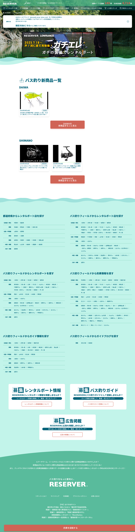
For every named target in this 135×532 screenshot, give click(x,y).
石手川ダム (125, 255)
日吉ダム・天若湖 (98, 245)
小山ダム (108, 227)
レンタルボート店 (10, 8)
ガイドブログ (48, 8)
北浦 (96, 227)
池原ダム (103, 248)
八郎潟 (83, 222)
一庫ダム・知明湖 (86, 248)
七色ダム (89, 241)
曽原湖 (109, 222)
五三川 (83, 301)
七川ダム (83, 251)
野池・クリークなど (96, 325)
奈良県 (34, 240)
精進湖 (83, 236)
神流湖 (115, 227)
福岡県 (16, 248)
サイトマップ (55, 496)
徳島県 (28, 244)
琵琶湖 (83, 245)
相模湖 (115, 232)
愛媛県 (34, 244)
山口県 (22, 244)
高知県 (40, 244)
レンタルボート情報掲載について (37, 404)
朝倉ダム (92, 320)
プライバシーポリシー (80, 496)
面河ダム (98, 258)
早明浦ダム (115, 258)
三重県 (22, 235)
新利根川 (83, 227)
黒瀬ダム (90, 258)
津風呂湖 (110, 248)
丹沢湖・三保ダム (98, 232)
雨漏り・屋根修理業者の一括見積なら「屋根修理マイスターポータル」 (67, 517)
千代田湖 (89, 236)
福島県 (22, 222)
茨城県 (16, 227)
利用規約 (66, 496)
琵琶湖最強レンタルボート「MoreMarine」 (67, 515)
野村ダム (110, 255)
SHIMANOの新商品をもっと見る (67, 179)
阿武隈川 (83, 280)
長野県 (22, 231)
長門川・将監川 (91, 289)
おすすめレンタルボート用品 (91, 8)
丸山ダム (111, 315)
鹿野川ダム (106, 258)
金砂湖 (117, 255)
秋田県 (16, 222)
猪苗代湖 (122, 280)
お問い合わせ (95, 496)
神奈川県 (35, 227)
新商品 (74, 8)
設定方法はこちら (23, 25)
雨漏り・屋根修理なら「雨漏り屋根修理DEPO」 (67, 512)
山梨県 (16, 231)
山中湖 (101, 236)
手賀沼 (89, 232)
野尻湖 (120, 236)
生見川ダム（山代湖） (101, 315)
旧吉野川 (103, 255)
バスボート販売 (62, 8)
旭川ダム (83, 255)
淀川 (114, 305)
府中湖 (126, 315)
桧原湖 (102, 222)
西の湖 (89, 245)
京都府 (22, 240)
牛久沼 (101, 227)
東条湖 (116, 245)
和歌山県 (41, 240)
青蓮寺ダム (110, 301)
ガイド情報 (35, 8)
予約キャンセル (125, 8)
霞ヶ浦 (90, 227)
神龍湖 (90, 315)
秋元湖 (96, 222)
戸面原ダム (84, 229)
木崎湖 (113, 236)
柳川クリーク (84, 325)
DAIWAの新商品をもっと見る (67, 124)
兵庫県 (28, 240)
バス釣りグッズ (110, 8)
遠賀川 (83, 262)
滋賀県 (16, 240)
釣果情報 (24, 8)
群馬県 (22, 227)
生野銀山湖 (109, 245)
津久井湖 (108, 232)
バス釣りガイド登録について (98, 404)
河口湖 (107, 236)
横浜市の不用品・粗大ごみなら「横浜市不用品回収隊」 (67, 507)
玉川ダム (83, 258)
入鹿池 (83, 241)
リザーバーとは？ (41, 496)
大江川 (89, 301)
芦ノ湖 (121, 232)
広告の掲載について (67, 434)
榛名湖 (121, 227)
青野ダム (95, 248)
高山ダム (108, 305)
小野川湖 (89, 222)
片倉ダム (121, 229)
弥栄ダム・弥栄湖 (93, 255)
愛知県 (16, 235)
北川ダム (106, 325)
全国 (27, 3)
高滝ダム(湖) (106, 229)
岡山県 (16, 244)
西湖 (96, 236)
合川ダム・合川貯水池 (121, 248)
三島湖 (91, 229)
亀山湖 (114, 229)
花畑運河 (100, 289)
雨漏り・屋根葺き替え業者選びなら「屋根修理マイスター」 (67, 509)
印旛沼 (83, 232)
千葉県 (28, 227)
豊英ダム (98, 229)
